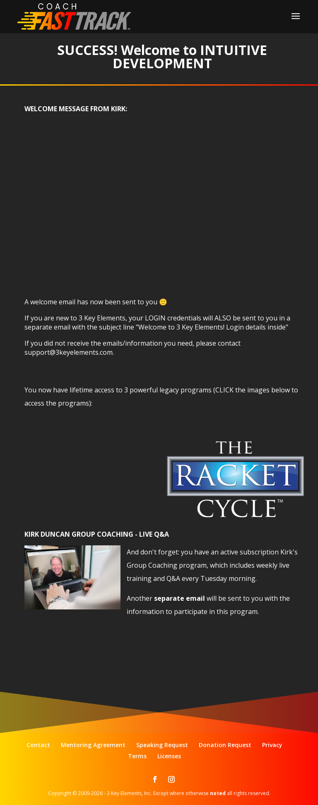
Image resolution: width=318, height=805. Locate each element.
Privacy (272, 745)
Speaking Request (162, 745)
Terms (137, 756)
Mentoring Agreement (93, 745)
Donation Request (225, 745)
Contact (38, 745)
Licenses (169, 756)
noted (218, 793)
